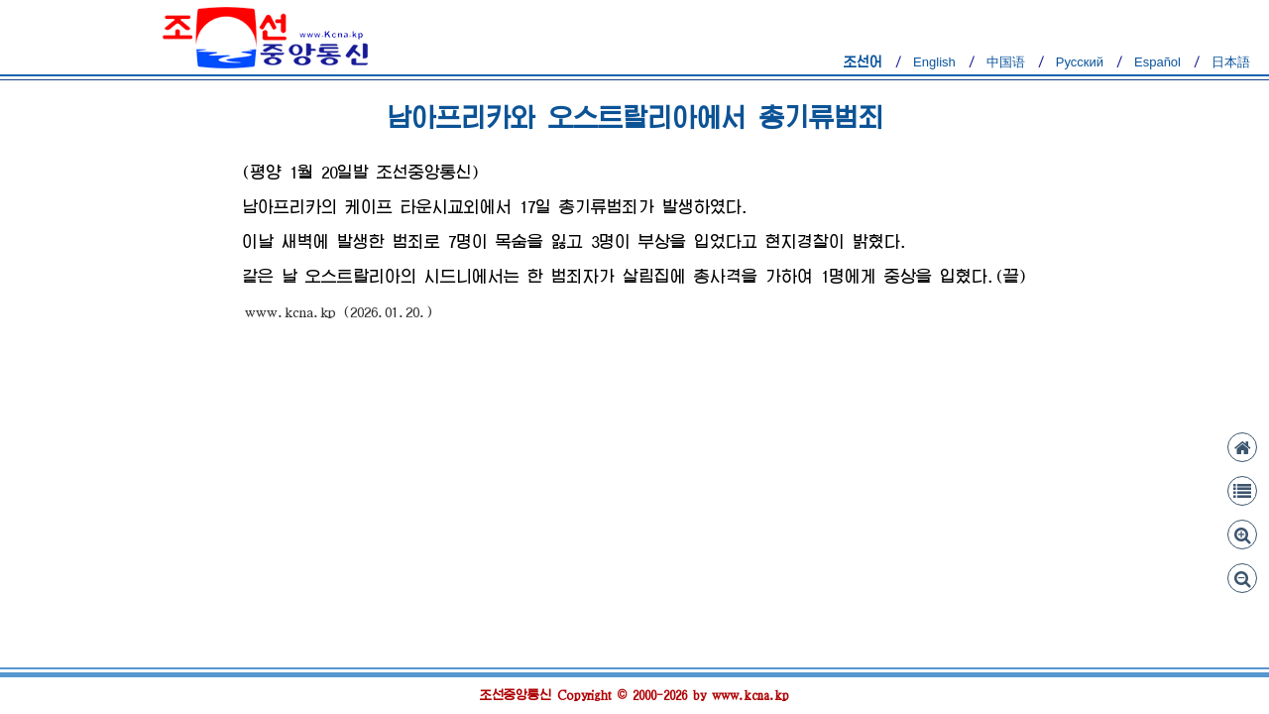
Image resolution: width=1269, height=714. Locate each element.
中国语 (1005, 62)
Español (1157, 62)
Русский (1079, 62)
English (934, 62)
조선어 (863, 62)
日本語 (1230, 62)
